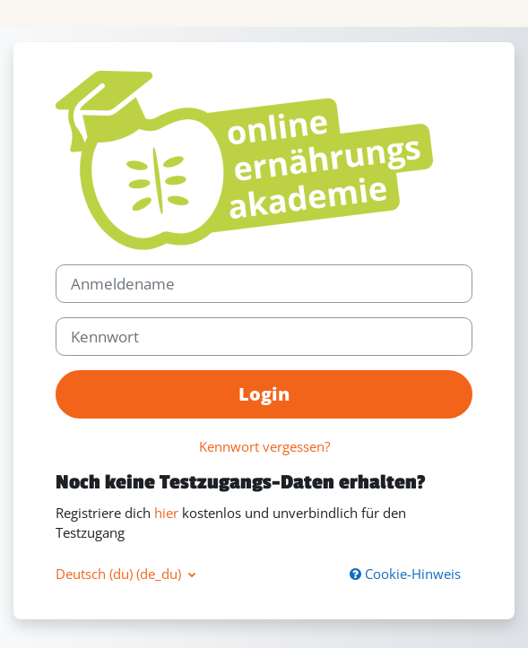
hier (166, 513)
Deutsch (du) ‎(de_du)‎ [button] (120, 574)
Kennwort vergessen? (264, 446)
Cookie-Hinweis (405, 574)
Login (264, 394)
